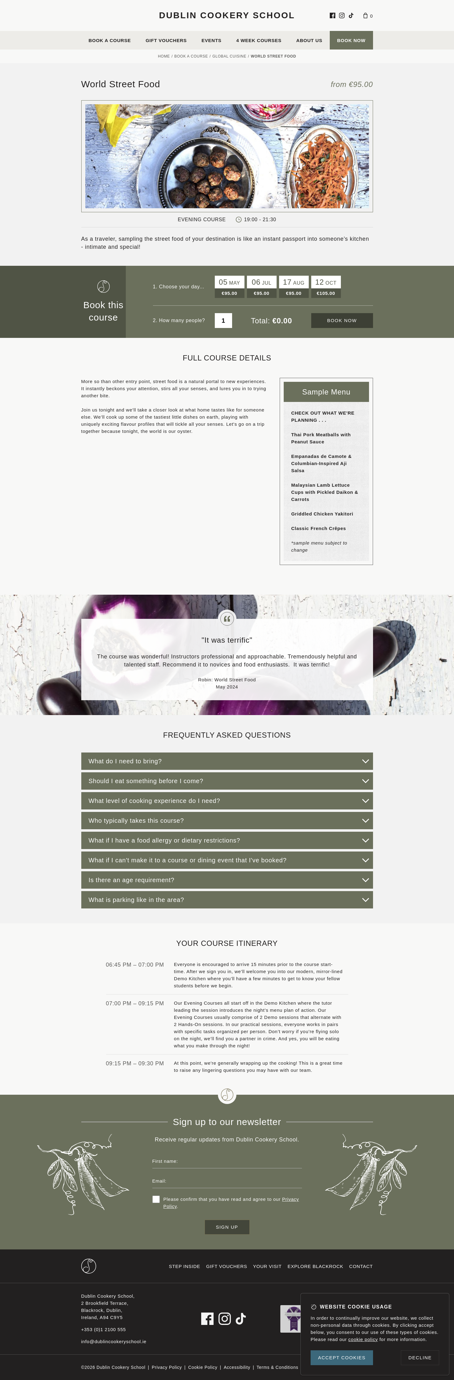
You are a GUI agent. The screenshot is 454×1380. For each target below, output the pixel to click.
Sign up (227, 1227)
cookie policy (363, 1339)
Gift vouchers (166, 40)
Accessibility (237, 1367)
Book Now (351, 40)
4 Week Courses (258, 40)
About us (309, 40)
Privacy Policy (167, 1367)
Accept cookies (342, 1357)
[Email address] (227, 1180)
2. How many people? (179, 320)
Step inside (184, 1266)
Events (212, 40)
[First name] (227, 1161)
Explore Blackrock (315, 1266)
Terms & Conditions (277, 1367)
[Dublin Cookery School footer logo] (88, 1266)
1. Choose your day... (179, 286)
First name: (165, 1161)
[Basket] (368, 15)
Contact (361, 1266)
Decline (420, 1357)
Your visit (267, 1266)
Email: (159, 1181)
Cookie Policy (203, 1367)
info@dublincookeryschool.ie (113, 1341)
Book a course (109, 40)
